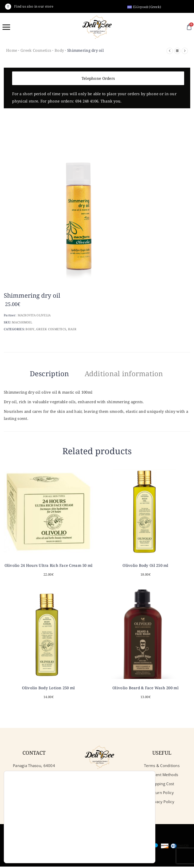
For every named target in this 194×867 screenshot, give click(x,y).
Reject (124, 841)
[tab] (41, 374)
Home (11, 50)
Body (59, 50)
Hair (72, 329)
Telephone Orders (98, 78)
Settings (123, 852)
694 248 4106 (86, 101)
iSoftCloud (112, 783)
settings (61, 849)
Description (41, 373)
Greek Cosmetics (35, 50)
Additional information (128, 373)
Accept (123, 831)
